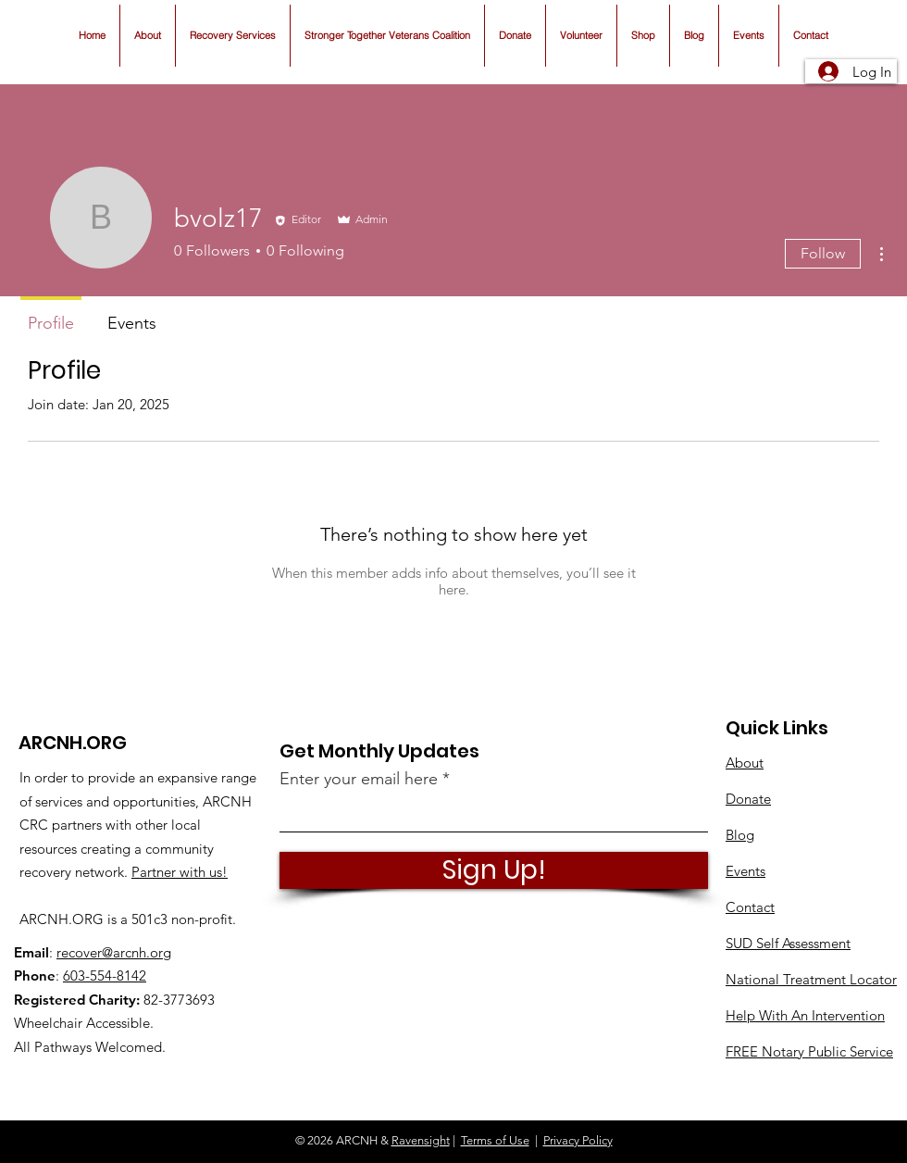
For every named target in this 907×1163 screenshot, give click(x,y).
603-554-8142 (104, 975)
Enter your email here (359, 778)
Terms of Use (495, 1140)
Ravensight (420, 1140)
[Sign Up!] (494, 870)
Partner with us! (179, 872)
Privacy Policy (578, 1140)
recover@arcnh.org (113, 952)
